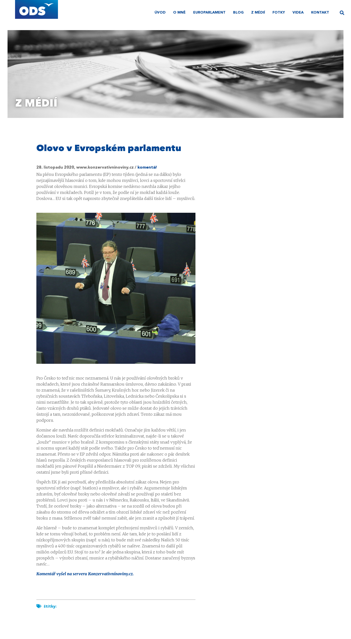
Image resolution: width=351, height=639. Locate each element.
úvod (160, 12)
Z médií (258, 12)
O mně (179, 12)
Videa (298, 12)
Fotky (278, 12)
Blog (238, 12)
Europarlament (209, 12)
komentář (147, 168)
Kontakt (320, 12)
